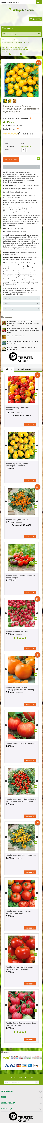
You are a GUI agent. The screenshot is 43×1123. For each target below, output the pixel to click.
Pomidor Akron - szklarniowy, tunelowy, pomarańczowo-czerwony (20, 688)
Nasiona (17, 40)
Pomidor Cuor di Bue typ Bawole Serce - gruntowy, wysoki (21, 1024)
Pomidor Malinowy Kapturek (17, 631)
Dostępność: (10, 146)
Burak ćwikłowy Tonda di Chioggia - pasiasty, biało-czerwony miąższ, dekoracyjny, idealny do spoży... (23, 331)
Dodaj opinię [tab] (22, 308)
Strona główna (7, 40)
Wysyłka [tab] (22, 298)
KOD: (6, 143)
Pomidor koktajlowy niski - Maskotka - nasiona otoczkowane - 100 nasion (21, 800)
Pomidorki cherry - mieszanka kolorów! (17, 408)
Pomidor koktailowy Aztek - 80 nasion (21, 855)
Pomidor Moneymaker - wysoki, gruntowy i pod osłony (18, 912)
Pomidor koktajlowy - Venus (17, 519)
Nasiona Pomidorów (22, 42)
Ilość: (7, 150)
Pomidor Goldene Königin (15, 336)
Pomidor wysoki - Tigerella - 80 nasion (21, 743)
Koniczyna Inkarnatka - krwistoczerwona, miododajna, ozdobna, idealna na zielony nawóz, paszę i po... (23, 323)
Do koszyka (11, 159)
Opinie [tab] (22, 303)
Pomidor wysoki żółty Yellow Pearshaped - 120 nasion (17, 464)
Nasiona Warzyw (7, 42)
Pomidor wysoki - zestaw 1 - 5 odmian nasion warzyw (20, 576)
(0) (19, 133)
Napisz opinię (28, 134)
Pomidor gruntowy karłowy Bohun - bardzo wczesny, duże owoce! (20, 968)
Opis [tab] (22, 167)
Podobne (8, 369)
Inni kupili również (23, 369)
